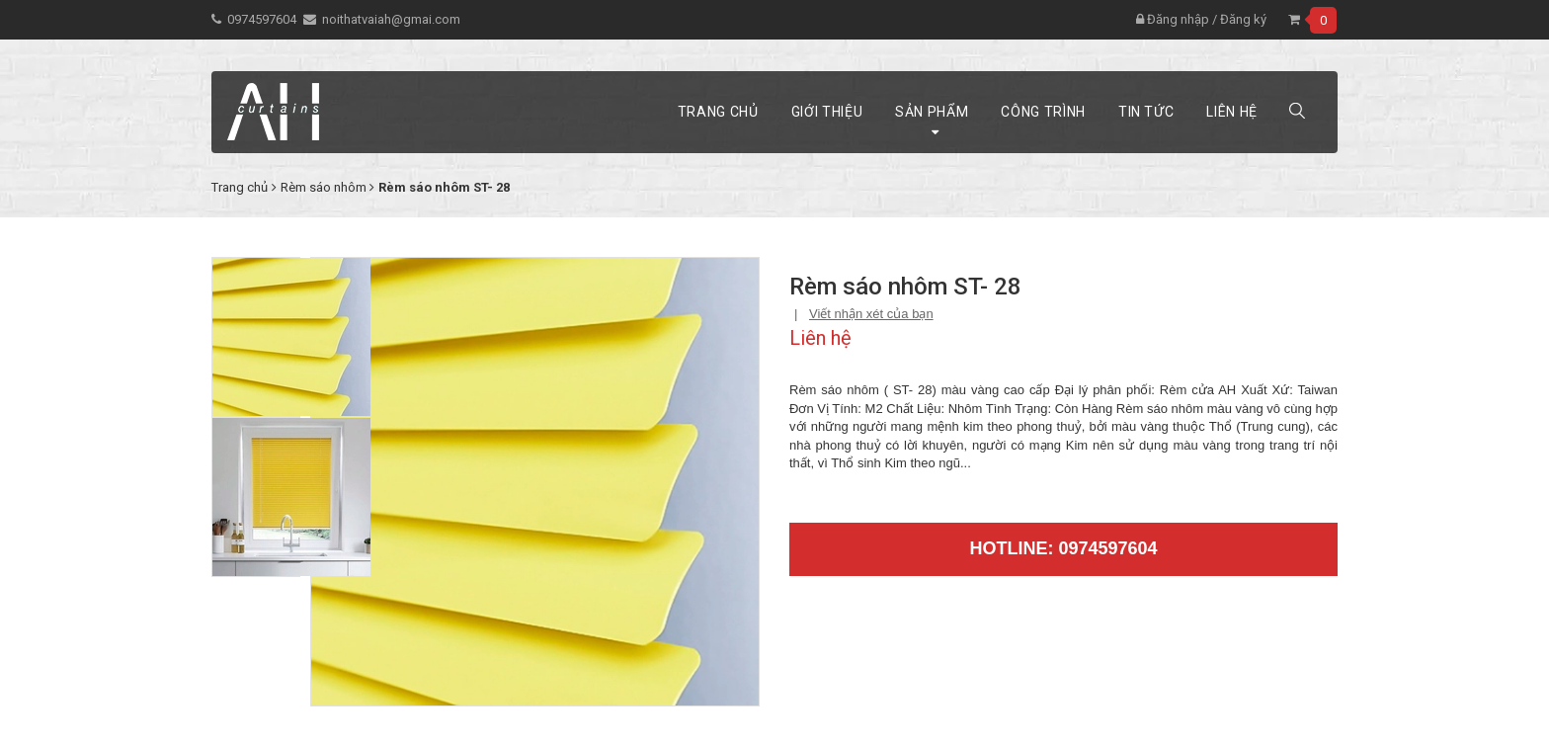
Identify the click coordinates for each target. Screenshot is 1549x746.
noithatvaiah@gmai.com (391, 19)
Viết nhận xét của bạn (871, 313)
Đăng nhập (1172, 19)
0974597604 (261, 19)
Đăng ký (1243, 19)
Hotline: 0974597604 (1063, 548)
